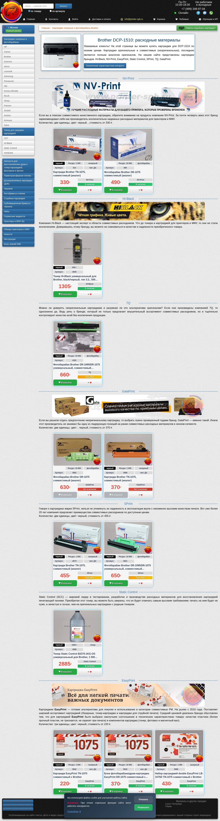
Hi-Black (8, 143)
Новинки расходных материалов (18, 809)
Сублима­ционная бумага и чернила (17, 205)
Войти (73, 19)
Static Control (10, 148)
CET (6, 138)
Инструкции (10, 239)
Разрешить (143, 807)
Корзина (159, 19)
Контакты (51, 19)
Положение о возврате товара (18, 805)
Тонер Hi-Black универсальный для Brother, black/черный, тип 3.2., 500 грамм (74, 279)
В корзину (65, 190)
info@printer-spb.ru (132, 19)
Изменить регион (13, 31)
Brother (7, 56)
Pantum (7, 105)
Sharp (7, 101)
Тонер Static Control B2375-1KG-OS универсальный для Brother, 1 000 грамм (74, 657)
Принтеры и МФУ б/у (14, 221)
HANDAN (8, 153)
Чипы (6, 211)
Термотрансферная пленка (17, 175)
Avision (7, 115)
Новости (8, 234)
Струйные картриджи (14, 198)
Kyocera (8, 61)
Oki (5, 86)
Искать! (63, 6)
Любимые (182, 19)
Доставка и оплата (99, 19)
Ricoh (6, 96)
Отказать (143, 799)
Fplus (6, 125)
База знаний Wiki (12, 244)
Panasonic (9, 81)
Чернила (8, 188)
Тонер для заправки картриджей (14, 132)
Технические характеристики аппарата (105, 65)
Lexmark (8, 71)
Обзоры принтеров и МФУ (17, 229)
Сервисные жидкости (14, 216)
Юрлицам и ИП (208, 19)
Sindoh (7, 110)
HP (5, 47)
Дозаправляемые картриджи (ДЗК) (18, 182)
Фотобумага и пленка (14, 193)
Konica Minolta (11, 91)
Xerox (7, 66)
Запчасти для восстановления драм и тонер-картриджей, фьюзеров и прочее (16, 166)
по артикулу (57, 11)
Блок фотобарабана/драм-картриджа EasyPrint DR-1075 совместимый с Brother (126, 777)
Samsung (8, 76)
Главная (29, 19)
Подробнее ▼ (74, 811)
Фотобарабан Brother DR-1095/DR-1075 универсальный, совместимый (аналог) (76, 368)
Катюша (8, 120)
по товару (34, 11)
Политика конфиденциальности (17, 801)
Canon (7, 52)
